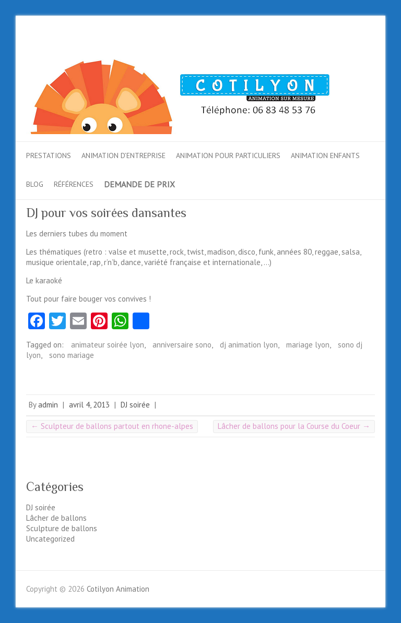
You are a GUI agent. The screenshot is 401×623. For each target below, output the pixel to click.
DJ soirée (135, 405)
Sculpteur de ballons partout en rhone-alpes (112, 426)
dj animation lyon (249, 345)
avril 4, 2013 (89, 405)
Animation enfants (325, 155)
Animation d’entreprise (123, 155)
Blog (34, 184)
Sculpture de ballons (61, 528)
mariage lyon (307, 345)
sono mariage (71, 355)
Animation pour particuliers (228, 155)
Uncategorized (50, 539)
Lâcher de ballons (56, 518)
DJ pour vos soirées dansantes (106, 213)
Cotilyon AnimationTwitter (333, 46)
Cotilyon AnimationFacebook (317, 46)
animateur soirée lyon (107, 345)
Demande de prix (139, 184)
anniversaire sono (181, 345)
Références (73, 184)
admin (48, 405)
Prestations (48, 155)
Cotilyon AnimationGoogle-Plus (349, 46)
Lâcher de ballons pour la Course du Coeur (294, 426)
